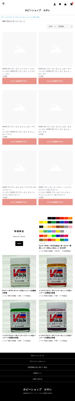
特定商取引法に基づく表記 (37, 367)
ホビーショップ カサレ (37, 10)
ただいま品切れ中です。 (19, 81)
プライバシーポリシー (37, 361)
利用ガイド (37, 373)
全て (2, 17)
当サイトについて (37, 356)
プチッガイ (36, 17)
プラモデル (9, 17)
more (19, 243)
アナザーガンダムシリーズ (22, 17)
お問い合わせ (37, 379)
